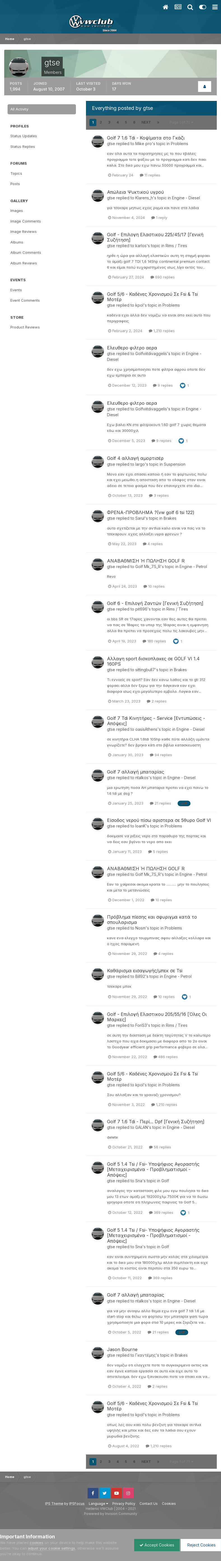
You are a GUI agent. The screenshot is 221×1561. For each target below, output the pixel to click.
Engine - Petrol (193, 566)
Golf (165, 1180)
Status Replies (22, 146)
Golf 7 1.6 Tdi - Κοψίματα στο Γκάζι (146, 138)
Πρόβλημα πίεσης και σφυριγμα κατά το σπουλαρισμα (152, 919)
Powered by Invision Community (110, 1514)
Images (16, 210)
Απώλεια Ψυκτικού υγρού (135, 192)
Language (98, 1503)
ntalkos (141, 777)
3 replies (159, 495)
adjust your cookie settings (51, 1548)
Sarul (140, 518)
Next (146, 122)
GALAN (141, 1127)
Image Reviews (23, 231)
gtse (111, 143)
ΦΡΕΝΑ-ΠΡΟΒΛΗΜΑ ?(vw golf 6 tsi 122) (150, 512)
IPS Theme (54, 1503)
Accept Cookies (155, 1545)
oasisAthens (146, 729)
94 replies (161, 755)
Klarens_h (144, 197)
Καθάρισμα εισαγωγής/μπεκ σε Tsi (144, 970)
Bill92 (140, 976)
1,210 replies (162, 330)
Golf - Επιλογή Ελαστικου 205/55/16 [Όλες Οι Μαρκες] (157, 1016)
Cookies (169, 1503)
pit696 (141, 609)
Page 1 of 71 (181, 122)
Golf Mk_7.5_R (147, 566)
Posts (15, 183)
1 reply (159, 217)
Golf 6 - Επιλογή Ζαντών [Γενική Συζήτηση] (155, 603)
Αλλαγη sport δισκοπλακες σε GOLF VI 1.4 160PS (153, 661)
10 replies (154, 586)
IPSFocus (77, 1503)
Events (16, 290)
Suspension (174, 464)
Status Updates (23, 136)
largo (140, 464)
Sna (138, 1180)
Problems (179, 143)
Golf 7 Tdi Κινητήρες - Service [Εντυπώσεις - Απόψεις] (156, 720)
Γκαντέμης (145, 1355)
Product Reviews (25, 327)
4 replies (153, 543)
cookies (36, 1542)
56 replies (160, 1147)
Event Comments (25, 300)
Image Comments (25, 221)
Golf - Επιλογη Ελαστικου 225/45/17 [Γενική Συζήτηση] (155, 237)
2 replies (157, 701)
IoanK (140, 826)
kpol (139, 305)
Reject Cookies (200, 1545)
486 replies (165, 1056)
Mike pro (143, 143)
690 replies (162, 277)
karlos (140, 245)
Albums (16, 242)
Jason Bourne (122, 1349)
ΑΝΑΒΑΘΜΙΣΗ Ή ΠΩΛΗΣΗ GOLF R (146, 561)
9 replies (163, 385)
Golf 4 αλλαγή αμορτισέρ (135, 458)
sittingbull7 (145, 669)
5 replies (158, 851)
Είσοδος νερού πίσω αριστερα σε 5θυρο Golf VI (159, 820)
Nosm (140, 928)
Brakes (170, 518)
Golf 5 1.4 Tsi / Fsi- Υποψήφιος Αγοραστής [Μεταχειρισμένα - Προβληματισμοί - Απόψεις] (153, 1169)
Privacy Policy (123, 1503)
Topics (16, 173)
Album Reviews (23, 263)
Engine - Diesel (186, 197)
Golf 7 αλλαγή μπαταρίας (135, 772)
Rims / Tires (176, 245)
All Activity (19, 109)
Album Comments (25, 252)
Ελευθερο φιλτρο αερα (132, 348)
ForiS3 (141, 1025)
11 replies (150, 175)
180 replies (154, 641)
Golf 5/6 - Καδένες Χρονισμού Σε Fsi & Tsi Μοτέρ (152, 296)
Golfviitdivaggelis (151, 353)
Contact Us (148, 1503)
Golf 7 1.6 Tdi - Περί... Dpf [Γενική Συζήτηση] (155, 1121)
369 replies (161, 1212)
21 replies (160, 803)
